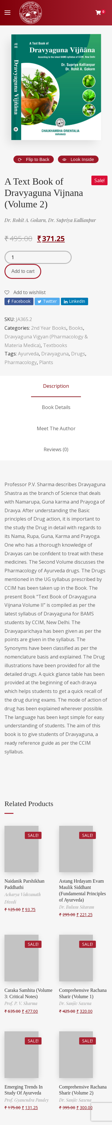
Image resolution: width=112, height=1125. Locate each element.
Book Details (56, 407)
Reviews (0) (56, 449)
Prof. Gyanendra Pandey (26, 1100)
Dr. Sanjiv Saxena (75, 1003)
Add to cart (22, 271)
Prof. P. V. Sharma (20, 1003)
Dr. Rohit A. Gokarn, (26, 220)
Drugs (78, 353)
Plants (46, 362)
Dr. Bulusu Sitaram (76, 907)
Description (56, 386)
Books (76, 328)
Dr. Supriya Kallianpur (72, 220)
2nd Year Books (48, 328)
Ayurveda (28, 353)
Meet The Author (56, 428)
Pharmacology (20, 362)
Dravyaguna (55, 353)
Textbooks (55, 345)
